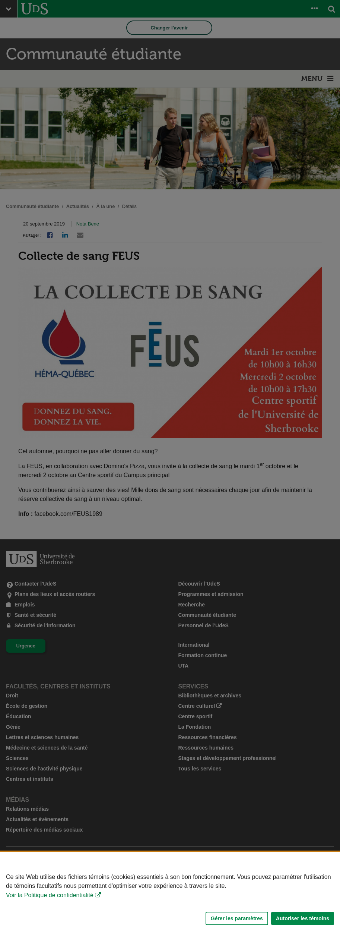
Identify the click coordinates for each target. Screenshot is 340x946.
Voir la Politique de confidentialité (49, 895)
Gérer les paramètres (237, 918)
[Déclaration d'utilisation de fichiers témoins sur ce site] (170, 899)
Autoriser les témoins (302, 918)
